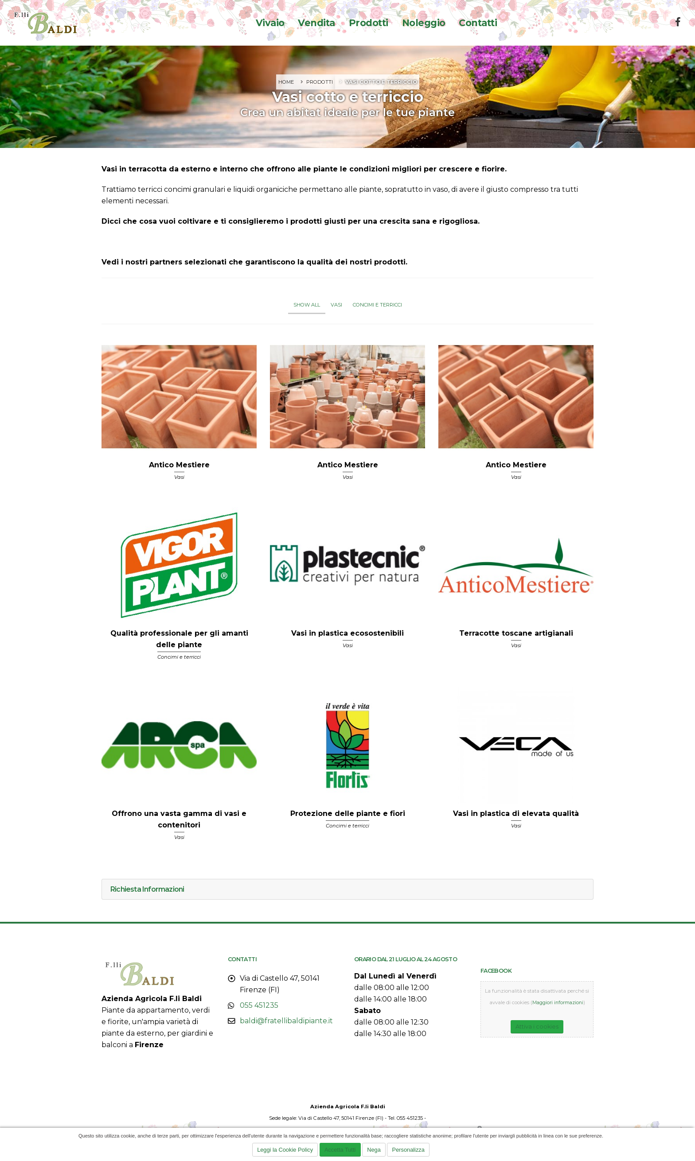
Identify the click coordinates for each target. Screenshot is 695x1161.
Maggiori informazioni (557, 1002)
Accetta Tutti (339, 1149)
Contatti (478, 22)
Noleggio (423, 22)
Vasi (336, 305)
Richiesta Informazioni (147, 889)
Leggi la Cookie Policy (285, 1149)
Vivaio (270, 22)
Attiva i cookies (536, 1026)
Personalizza (408, 1149)
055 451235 (259, 1005)
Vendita (316, 22)
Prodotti (368, 22)
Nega (374, 1149)
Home (286, 82)
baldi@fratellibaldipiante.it (286, 1021)
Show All (306, 305)
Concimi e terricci (377, 305)
